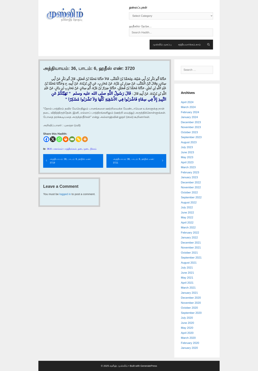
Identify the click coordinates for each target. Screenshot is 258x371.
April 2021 (187, 282)
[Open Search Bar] (208, 44)
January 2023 (189, 177)
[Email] (72, 139)
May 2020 (187, 327)
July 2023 (187, 147)
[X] (53, 139)
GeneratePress (148, 365)
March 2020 (188, 337)
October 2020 (189, 307)
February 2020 (190, 343)
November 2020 (191, 302)
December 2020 (191, 297)
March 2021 (188, 287)
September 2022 (191, 197)
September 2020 (191, 312)
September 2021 (191, 257)
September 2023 (191, 137)
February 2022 (190, 232)
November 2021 (191, 247)
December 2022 (191, 182)
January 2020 (189, 347)
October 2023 (189, 132)
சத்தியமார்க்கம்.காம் (189, 44)
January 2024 (189, 117)
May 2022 (187, 217)
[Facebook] (46, 139)
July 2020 (187, 317)
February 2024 (190, 112)
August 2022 (189, 202)
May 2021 (187, 277)
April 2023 (187, 162)
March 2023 (188, 167)
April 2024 (187, 102)
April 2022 (187, 222)
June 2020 (187, 322)
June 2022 (187, 212)
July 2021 (187, 267)
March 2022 (188, 227)
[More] (85, 139)
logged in (65, 194)
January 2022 (189, 237)
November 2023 (191, 127)
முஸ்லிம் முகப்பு (162, 44)
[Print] (66, 139)
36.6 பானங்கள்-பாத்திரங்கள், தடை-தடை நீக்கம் (72, 149)
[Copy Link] (78, 139)
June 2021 (187, 272)
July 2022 (187, 207)
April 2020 (187, 332)
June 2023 (187, 152)
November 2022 (191, 187)
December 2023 (191, 122)
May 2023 (187, 157)
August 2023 (189, 142)
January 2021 (189, 292)
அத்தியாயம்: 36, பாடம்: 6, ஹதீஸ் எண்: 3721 (133, 161)
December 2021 (191, 242)
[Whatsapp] (59, 139)
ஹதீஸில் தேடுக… (140, 26)
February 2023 (190, 172)
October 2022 (189, 192)
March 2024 (188, 107)
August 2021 (189, 262)
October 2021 (189, 252)
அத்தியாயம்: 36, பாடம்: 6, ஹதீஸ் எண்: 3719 (70, 161)
